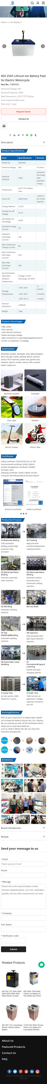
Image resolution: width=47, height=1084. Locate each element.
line (27, 135)
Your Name (6, 924)
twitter (18, 135)
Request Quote (23, 111)
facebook (10, 135)
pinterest (23, 135)
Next (43, 46)
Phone (4, 870)
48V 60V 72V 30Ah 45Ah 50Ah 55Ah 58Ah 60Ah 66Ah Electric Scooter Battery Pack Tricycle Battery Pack (11, 993)
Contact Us (23, 119)
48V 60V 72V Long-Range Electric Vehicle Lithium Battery (12, 1027)
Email (4, 859)
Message (6, 881)
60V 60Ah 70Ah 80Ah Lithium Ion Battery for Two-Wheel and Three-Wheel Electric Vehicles (32, 993)
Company (6, 913)
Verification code (9, 935)
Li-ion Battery (14, 22)
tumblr (35, 135)
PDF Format (4, 126)
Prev (4, 46)
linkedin (14, 135)
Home (3, 22)
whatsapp (31, 135)
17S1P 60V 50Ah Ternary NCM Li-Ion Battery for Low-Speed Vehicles (33, 1027)
